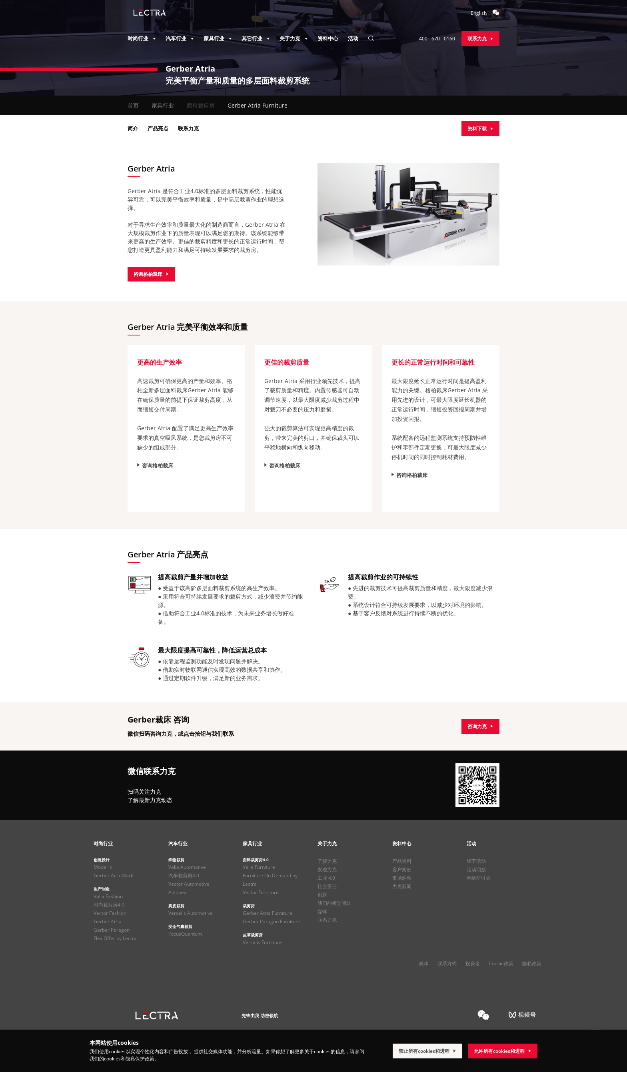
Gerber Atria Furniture (267, 913)
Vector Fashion (110, 913)
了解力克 (327, 861)
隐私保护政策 (140, 1058)
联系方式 (447, 963)
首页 (133, 105)
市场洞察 (401, 877)
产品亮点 (158, 128)
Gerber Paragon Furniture (271, 921)
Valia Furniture (259, 867)
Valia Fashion (108, 896)
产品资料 (401, 861)
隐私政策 (531, 963)
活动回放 (476, 869)
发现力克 (327, 869)
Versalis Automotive (190, 913)
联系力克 (188, 128)
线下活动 (476, 861)
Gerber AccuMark (113, 875)
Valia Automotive (187, 867)
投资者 (472, 963)
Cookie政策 (501, 963)
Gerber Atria (108, 921)
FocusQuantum (185, 933)
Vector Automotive (189, 883)
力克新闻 (401, 886)
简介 (133, 128)
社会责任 (327, 886)
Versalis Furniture (262, 942)
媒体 (322, 911)
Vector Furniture (261, 892)
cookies (112, 1058)
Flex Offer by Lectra (115, 938)
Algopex (177, 892)
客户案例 (401, 869)
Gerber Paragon (112, 929)
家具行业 (163, 105)
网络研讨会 (479, 877)
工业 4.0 (326, 877)
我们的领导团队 (334, 903)
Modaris (103, 867)
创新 (322, 894)
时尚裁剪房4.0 (109, 904)
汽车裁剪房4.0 (183, 875)
